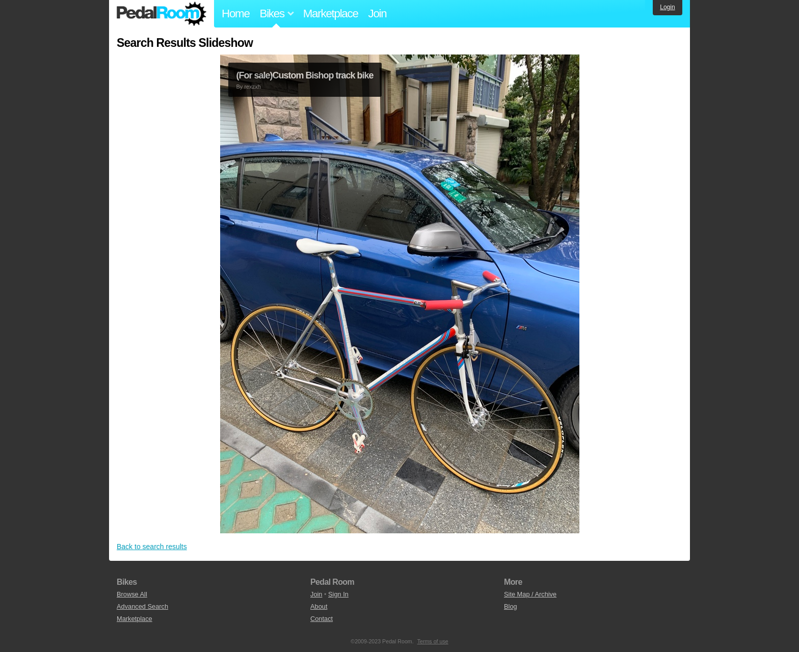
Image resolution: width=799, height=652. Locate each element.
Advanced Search (142, 606)
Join (377, 13)
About (318, 606)
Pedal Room (161, 14)
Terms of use (432, 641)
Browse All (132, 594)
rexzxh (252, 87)
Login (667, 7)
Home (236, 13)
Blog (510, 606)
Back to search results (152, 546)
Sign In (338, 594)
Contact (321, 618)
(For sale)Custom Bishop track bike (305, 75)
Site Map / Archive (530, 594)
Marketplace (330, 13)
